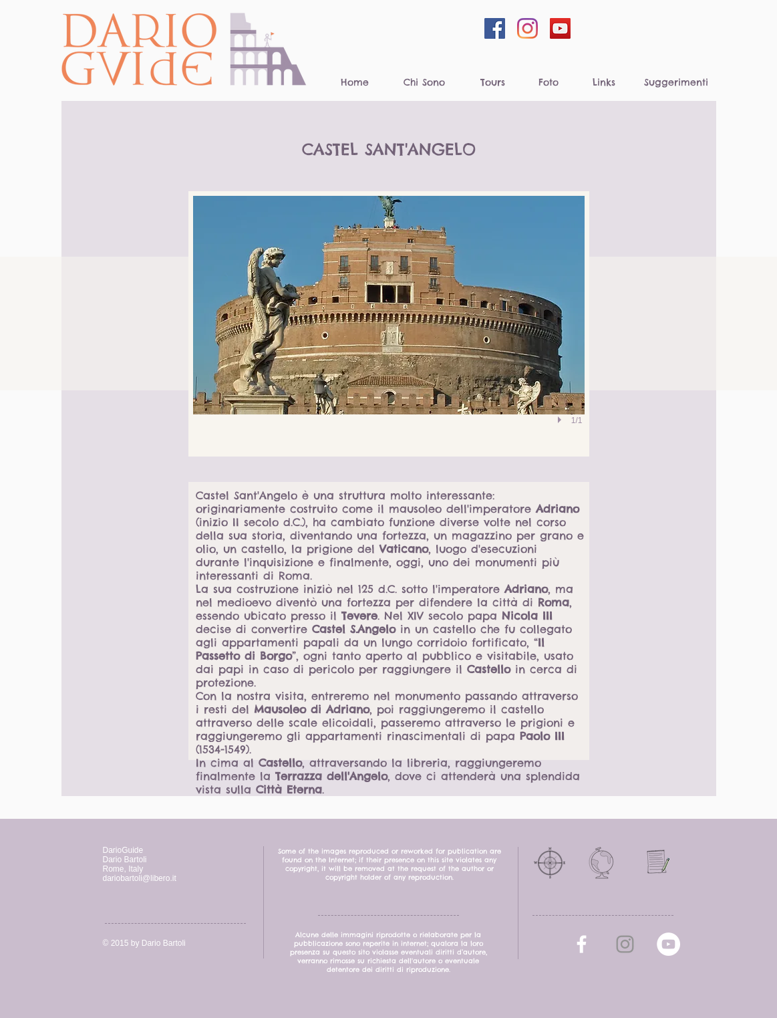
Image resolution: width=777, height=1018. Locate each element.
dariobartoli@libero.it (139, 878)
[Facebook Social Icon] (494, 28)
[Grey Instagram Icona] (625, 944)
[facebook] (581, 944)
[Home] (355, 83)
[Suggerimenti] (676, 83)
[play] (561, 419)
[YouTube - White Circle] (668, 944)
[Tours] (492, 83)
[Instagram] (527, 28)
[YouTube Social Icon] (560, 28)
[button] (388, 324)
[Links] (604, 83)
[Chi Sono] (424, 83)
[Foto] (549, 83)
